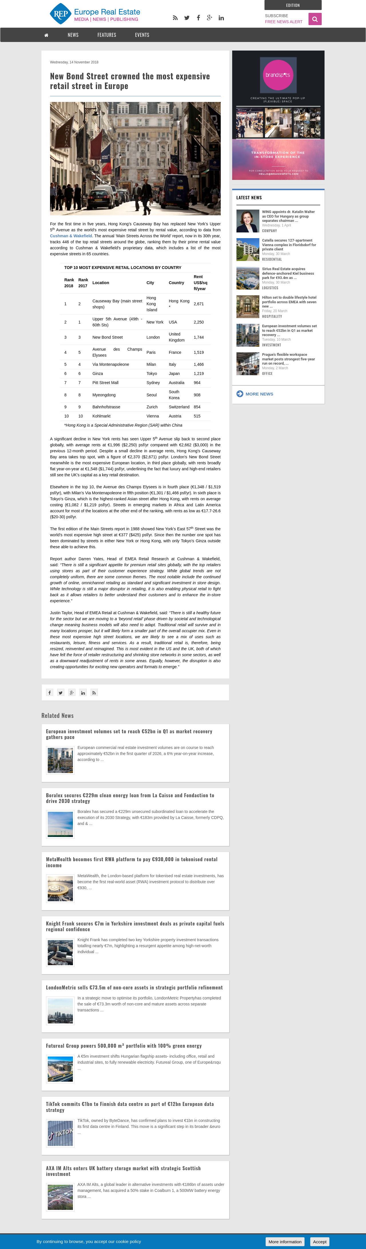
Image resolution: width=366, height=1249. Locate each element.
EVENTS (142, 34)
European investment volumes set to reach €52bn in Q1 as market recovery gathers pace (129, 734)
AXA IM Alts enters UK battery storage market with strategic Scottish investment (123, 1170)
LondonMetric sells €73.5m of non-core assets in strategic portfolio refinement (134, 987)
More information (284, 1241)
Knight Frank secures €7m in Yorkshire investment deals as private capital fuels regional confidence (135, 926)
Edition (293, 5)
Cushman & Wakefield (71, 236)
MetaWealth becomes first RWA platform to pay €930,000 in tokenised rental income (132, 862)
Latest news (249, 197)
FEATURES (107, 34)
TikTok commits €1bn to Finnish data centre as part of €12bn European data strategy (130, 1106)
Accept (320, 1241)
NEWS (73, 34)
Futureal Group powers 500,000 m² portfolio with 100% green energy (124, 1045)
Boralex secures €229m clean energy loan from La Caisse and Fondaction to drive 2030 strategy (130, 798)
